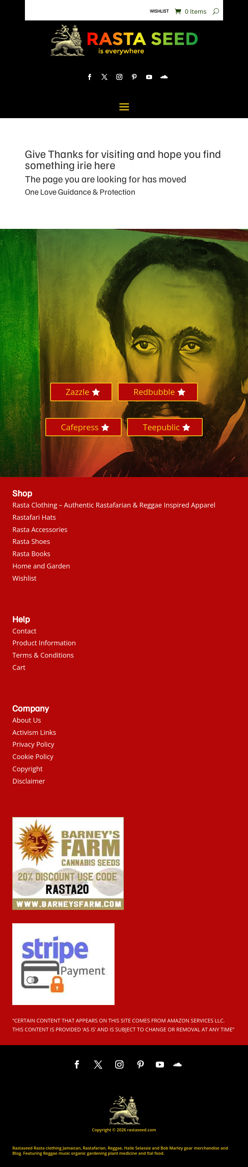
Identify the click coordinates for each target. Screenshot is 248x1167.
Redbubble (154, 391)
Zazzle (77, 391)
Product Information (44, 642)
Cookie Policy (32, 756)
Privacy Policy (33, 744)
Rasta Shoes (31, 541)
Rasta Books (31, 553)
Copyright (27, 768)
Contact (24, 630)
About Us (26, 720)
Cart (18, 667)
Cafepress (80, 426)
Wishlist (159, 11)
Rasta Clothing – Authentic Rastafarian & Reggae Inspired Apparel (113, 504)
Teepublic (161, 426)
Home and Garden (41, 565)
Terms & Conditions (43, 655)
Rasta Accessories (39, 529)
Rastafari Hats (34, 517)
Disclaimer (28, 781)
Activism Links (34, 732)
